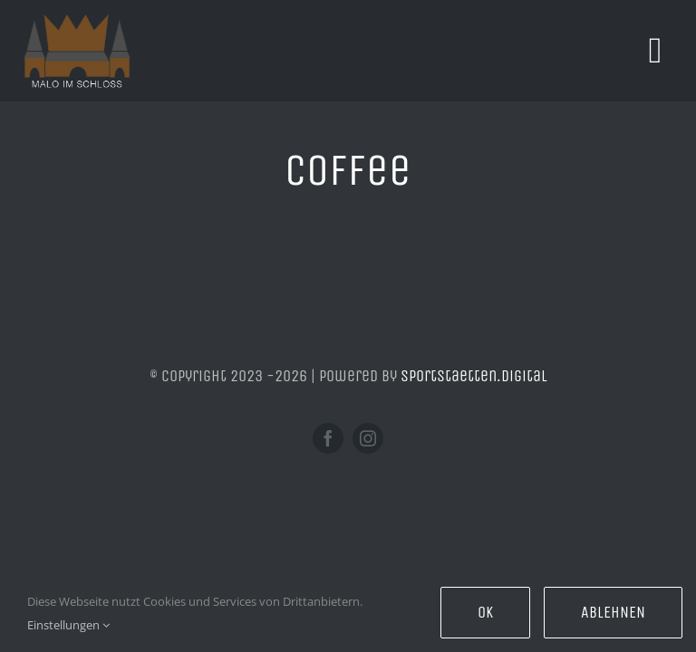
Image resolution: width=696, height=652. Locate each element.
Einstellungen (68, 625)
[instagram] (368, 438)
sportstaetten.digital (474, 376)
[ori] (77, 22)
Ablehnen (613, 612)
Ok (485, 612)
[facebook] (328, 438)
